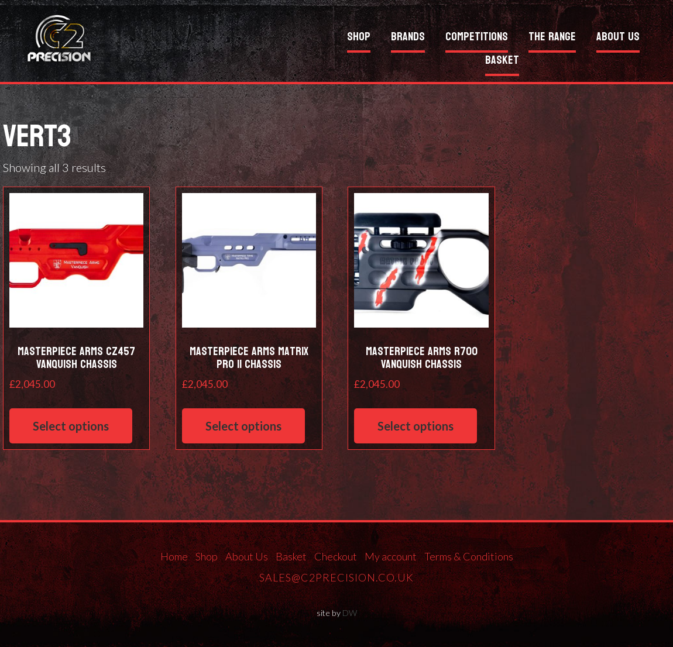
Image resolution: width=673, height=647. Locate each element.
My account (391, 556)
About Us (618, 38)
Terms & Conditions (468, 556)
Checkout (335, 556)
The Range (552, 38)
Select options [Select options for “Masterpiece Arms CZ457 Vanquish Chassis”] (71, 426)
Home (174, 556)
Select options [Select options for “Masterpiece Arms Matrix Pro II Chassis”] (243, 426)
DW (349, 613)
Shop (358, 38)
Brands (408, 38)
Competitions (476, 38)
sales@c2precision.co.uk (336, 577)
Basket (502, 62)
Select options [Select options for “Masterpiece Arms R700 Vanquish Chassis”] (415, 426)
